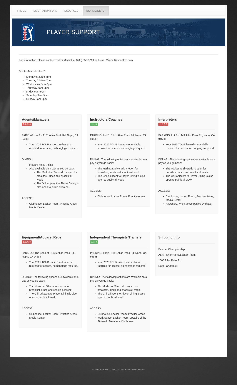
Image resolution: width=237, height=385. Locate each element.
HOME (21, 10)
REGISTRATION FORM (44, 10)
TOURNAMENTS (96, 10)
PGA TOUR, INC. (113, 369)
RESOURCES (71, 10)
